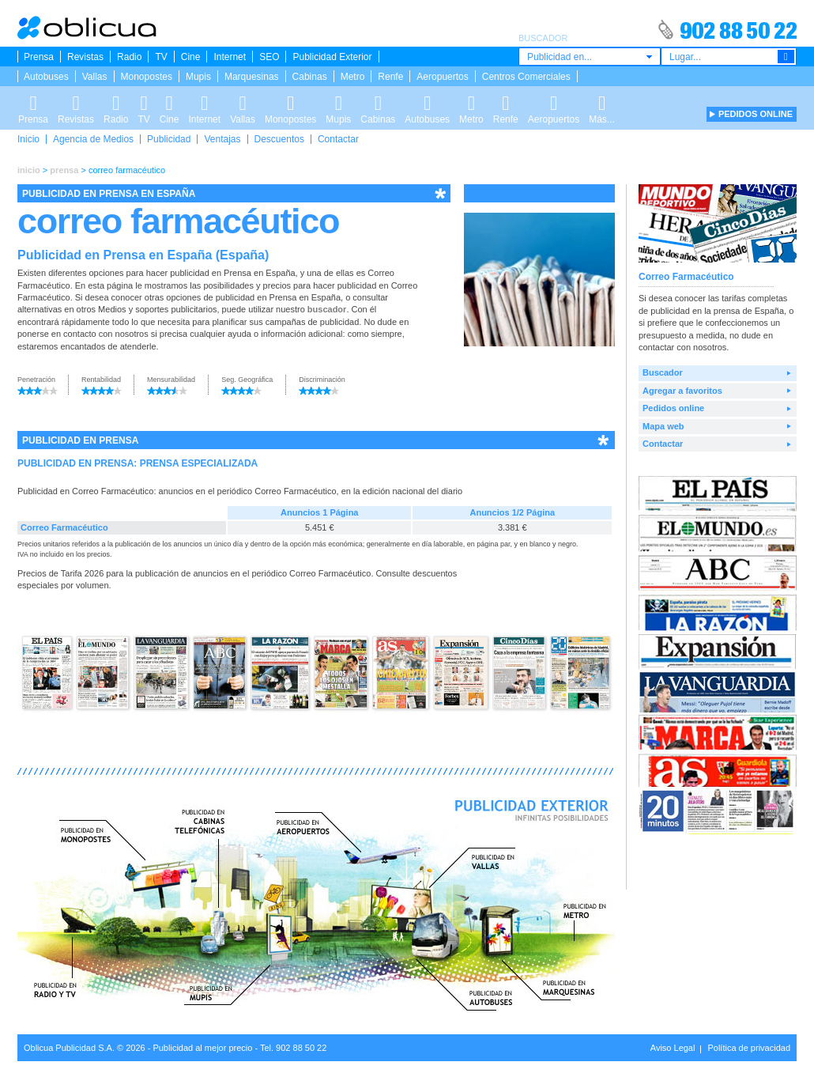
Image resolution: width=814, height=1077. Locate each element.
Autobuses (46, 76)
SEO (269, 56)
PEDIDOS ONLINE (755, 114)
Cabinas (309, 76)
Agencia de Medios (93, 139)
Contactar (338, 139)
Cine (191, 56)
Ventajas (222, 139)
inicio (28, 170)
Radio (129, 56)
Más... (602, 101)
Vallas (94, 76)
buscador (327, 309)
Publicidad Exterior (331, 56)
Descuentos (279, 139)
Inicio (28, 139)
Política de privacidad (748, 1047)
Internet (229, 56)
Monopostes (146, 76)
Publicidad (168, 139)
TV (161, 56)
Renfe (390, 76)
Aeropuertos (442, 76)
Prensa (39, 56)
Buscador (663, 372)
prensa (64, 170)
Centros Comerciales (526, 76)
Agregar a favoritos (682, 390)
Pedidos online (673, 408)
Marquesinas (251, 76)
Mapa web (663, 426)
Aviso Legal (672, 1047)
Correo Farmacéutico (64, 527)
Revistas (85, 56)
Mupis (198, 76)
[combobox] (589, 56)
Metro (353, 76)
